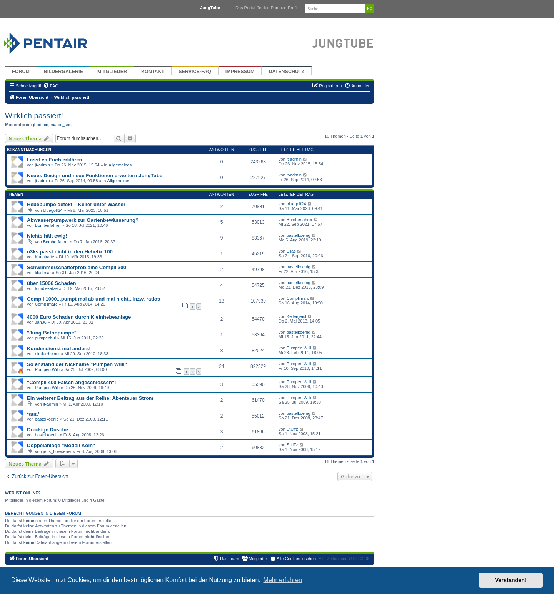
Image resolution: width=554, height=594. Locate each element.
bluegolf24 (53, 210)
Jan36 (41, 322)
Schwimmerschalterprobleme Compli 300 (76, 267)
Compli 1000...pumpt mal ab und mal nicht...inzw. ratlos (93, 299)
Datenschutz (286, 71)
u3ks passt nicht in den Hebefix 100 (70, 252)
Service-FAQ (195, 71)
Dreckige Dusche (47, 430)
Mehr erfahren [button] (282, 580)
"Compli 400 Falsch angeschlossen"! (71, 382)
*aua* (33, 414)
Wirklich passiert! (34, 115)
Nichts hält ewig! (47, 236)
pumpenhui (45, 338)
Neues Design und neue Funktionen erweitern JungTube (94, 175)
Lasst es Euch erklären (54, 160)
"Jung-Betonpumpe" (52, 333)
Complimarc (46, 304)
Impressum (240, 71)
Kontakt (152, 71)
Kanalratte (44, 257)
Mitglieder (112, 71)
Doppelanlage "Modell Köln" (61, 445)
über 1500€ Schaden (51, 283)
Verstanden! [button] (511, 580)
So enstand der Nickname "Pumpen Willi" (77, 364)
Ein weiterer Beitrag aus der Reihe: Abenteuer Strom (90, 398)
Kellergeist (296, 316)
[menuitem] (50, 85)
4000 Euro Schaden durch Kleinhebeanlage (79, 317)
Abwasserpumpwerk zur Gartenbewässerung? (82, 220)
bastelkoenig (298, 235)
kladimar (43, 272)
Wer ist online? (23, 493)
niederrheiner (47, 353)
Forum (21, 71)
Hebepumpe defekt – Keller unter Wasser (76, 204)
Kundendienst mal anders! (59, 348)
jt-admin (40, 124)
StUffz (292, 429)
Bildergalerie (63, 71)
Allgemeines (120, 165)
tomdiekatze (46, 288)
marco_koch (62, 124)
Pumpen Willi (299, 348)
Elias (291, 251)
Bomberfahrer (48, 225)
